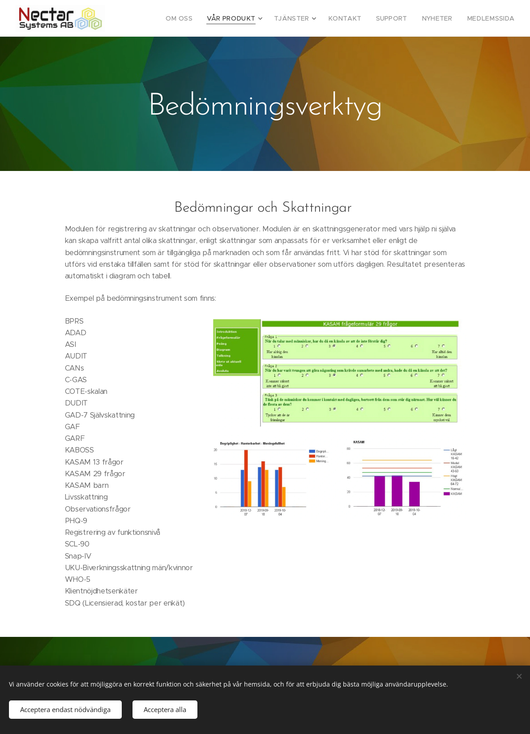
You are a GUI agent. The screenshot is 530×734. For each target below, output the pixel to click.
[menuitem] (201, 18)
